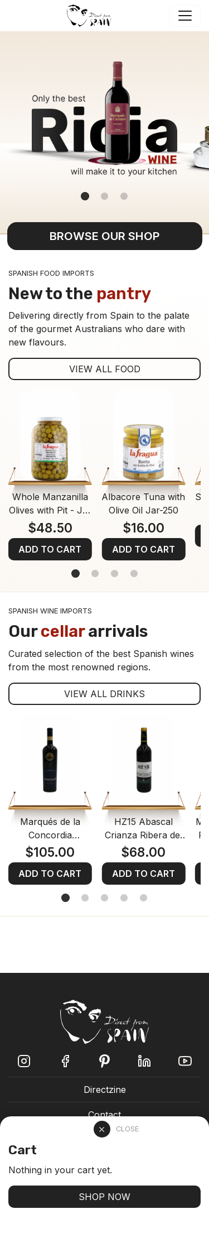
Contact (104, 1114)
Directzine (105, 1089)
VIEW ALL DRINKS (104, 693)
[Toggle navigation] (185, 15)
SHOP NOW (104, 1196)
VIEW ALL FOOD (104, 369)
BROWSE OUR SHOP (105, 236)
